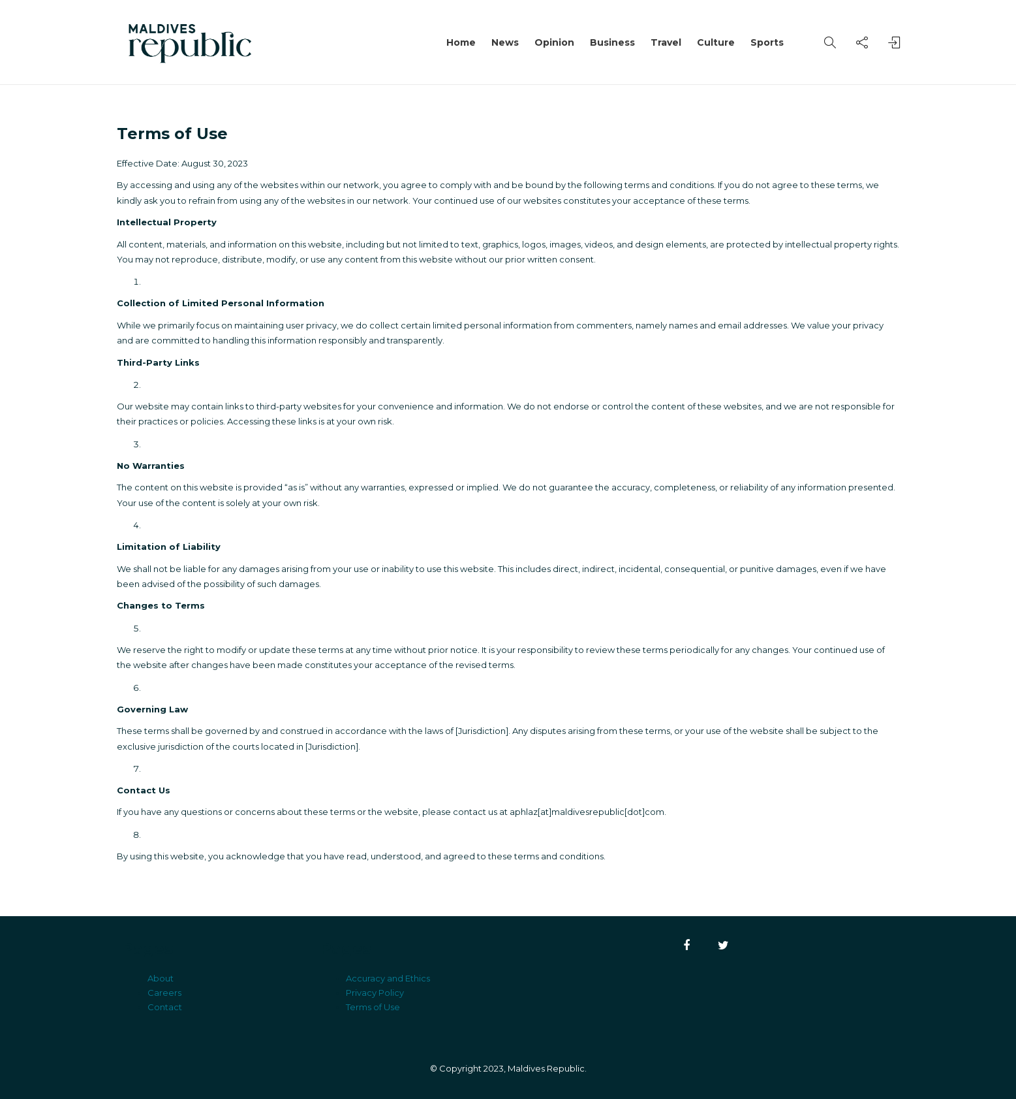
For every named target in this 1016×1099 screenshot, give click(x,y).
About (160, 978)
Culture (716, 42)
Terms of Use (373, 1007)
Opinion (554, 42)
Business (612, 42)
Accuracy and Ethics (388, 978)
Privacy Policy (375, 992)
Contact (164, 1007)
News (505, 42)
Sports (767, 42)
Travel (666, 42)
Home (461, 42)
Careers (164, 992)
